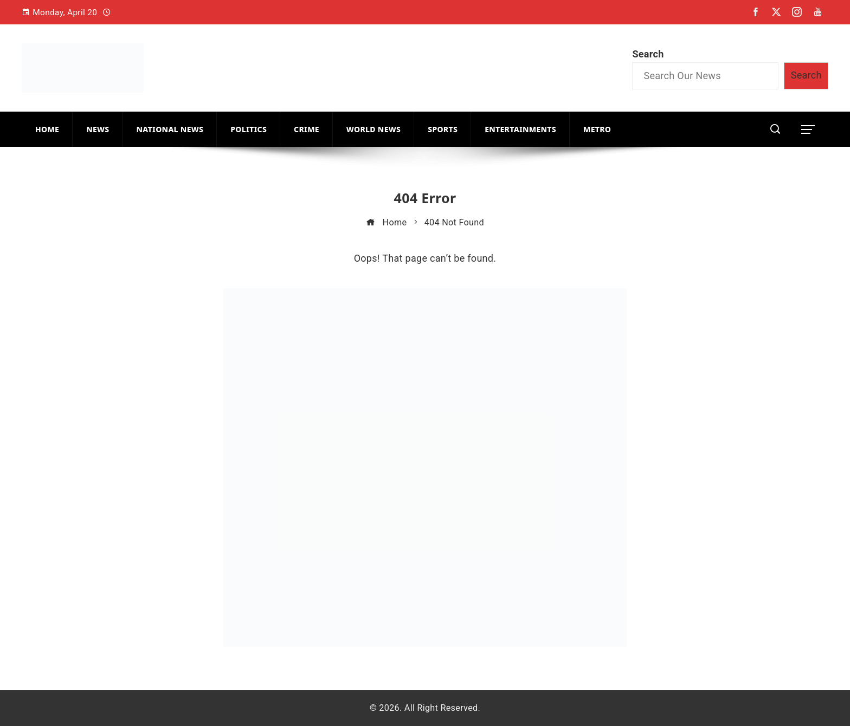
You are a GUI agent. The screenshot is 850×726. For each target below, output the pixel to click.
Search (648, 54)
